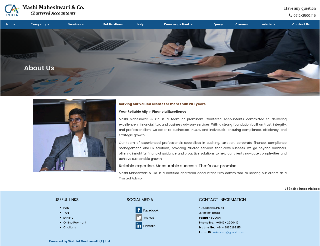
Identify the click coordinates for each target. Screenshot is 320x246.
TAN (66, 213)
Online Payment (74, 222)
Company (40, 24)
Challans (69, 227)
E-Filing (68, 218)
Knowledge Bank (178, 24)
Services (76, 24)
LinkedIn (149, 226)
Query (218, 24)
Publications (113, 24)
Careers (241, 24)
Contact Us (301, 24)
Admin (268, 24)
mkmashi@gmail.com (228, 232)
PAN (66, 208)
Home (10, 24)
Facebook (150, 210)
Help (140, 24)
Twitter (148, 218)
